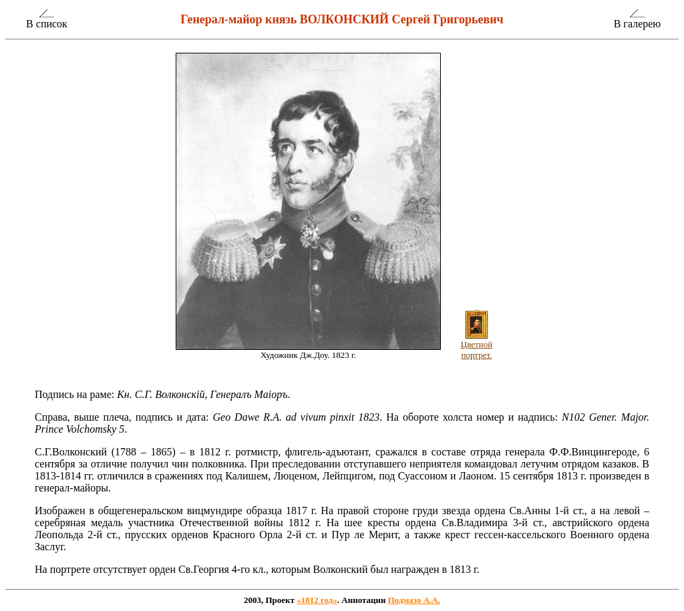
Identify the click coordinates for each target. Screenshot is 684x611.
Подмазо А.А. (414, 600)
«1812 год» (317, 600)
